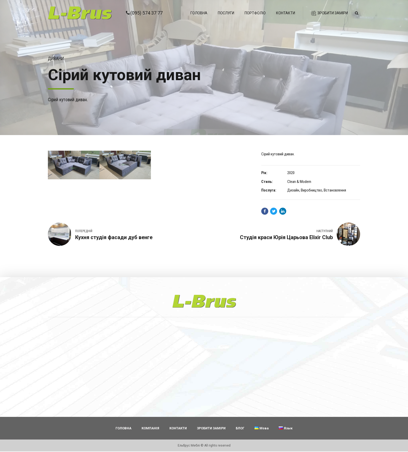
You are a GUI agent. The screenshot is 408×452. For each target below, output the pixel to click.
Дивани (56, 58)
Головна (198, 13)
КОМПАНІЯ (150, 428)
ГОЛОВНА (123, 428)
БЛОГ (240, 428)
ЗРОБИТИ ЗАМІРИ (211, 428)
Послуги (226, 13)
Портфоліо (255, 13)
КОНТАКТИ (178, 428)
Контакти (285, 13)
